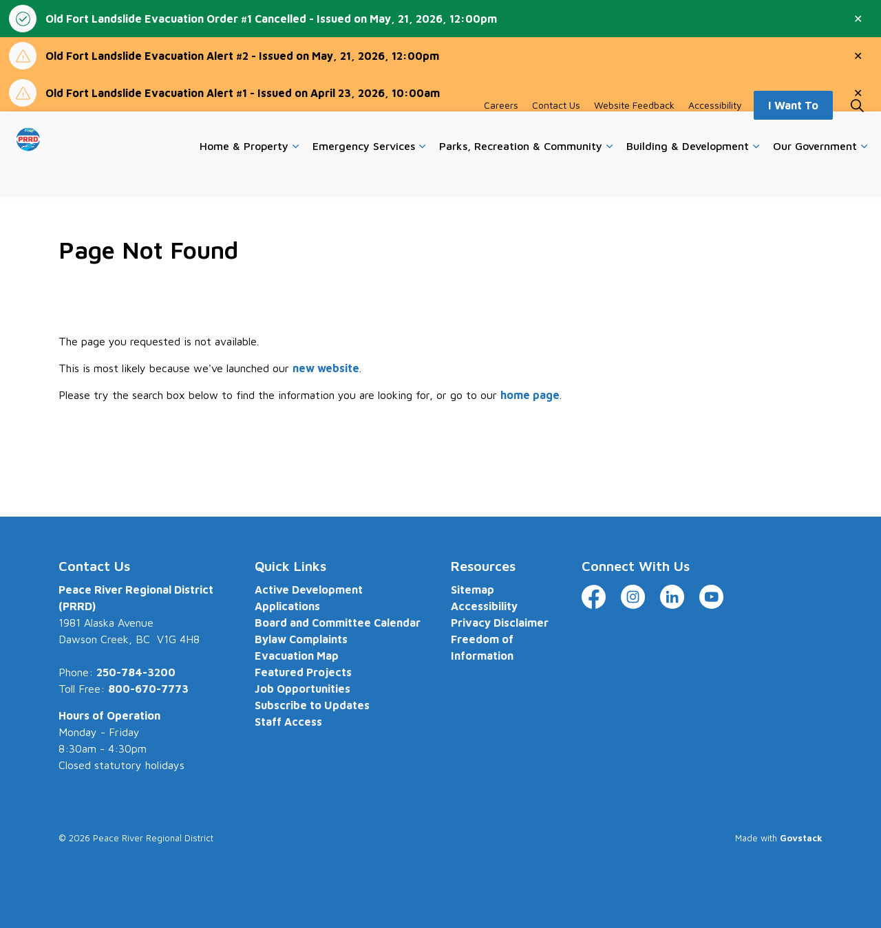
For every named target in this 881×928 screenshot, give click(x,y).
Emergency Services (363, 172)
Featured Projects (303, 672)
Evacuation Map (297, 655)
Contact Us (556, 132)
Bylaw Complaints (301, 639)
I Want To (793, 132)
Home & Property (244, 172)
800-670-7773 (148, 688)
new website (326, 368)
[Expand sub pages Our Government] (864, 173)
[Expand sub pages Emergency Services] (422, 173)
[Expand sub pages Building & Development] (756, 173)
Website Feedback (634, 132)
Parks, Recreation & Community (520, 172)
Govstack (801, 837)
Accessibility (715, 132)
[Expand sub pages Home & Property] (295, 173)
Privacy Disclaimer (500, 622)
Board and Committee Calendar (338, 622)
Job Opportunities (302, 688)
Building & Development (687, 172)
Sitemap (472, 589)
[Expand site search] (857, 132)
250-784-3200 (136, 672)
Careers (501, 132)
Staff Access (288, 721)
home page (530, 395)
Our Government (815, 172)
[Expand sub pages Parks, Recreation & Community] (609, 173)
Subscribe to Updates (312, 705)
